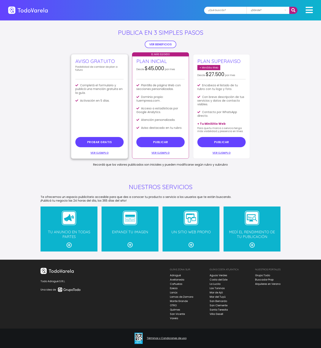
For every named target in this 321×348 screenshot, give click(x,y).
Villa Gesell (216, 314)
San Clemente (218, 305)
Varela (174, 318)
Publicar (160, 142)
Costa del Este (218, 279)
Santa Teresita (219, 309)
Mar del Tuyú (218, 297)
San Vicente (177, 314)
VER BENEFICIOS (160, 44)
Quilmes (175, 309)
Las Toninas (217, 288)
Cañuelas (176, 284)
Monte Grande (179, 301)
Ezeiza (173, 288)
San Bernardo (218, 301)
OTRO (173, 305)
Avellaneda (177, 279)
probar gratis (99, 142)
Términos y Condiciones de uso (166, 338)
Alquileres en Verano (267, 284)
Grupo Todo (262, 275)
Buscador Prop (264, 279)
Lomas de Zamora (181, 297)
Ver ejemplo (99, 153)
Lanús (173, 292)
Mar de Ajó (216, 292)
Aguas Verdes (218, 275)
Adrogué (175, 275)
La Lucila (215, 284)
